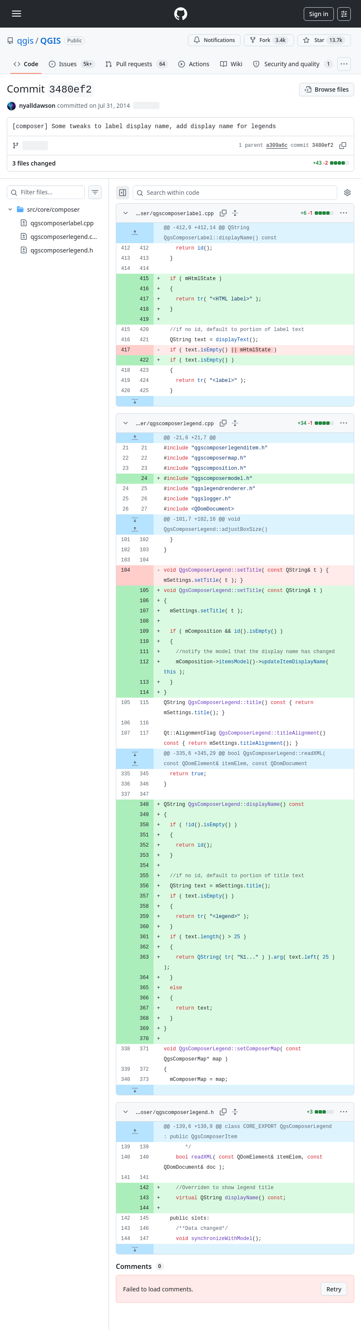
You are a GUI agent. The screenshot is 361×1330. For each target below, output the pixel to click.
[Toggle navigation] (16, 13)
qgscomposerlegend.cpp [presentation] (65, 237)
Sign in (318, 14)
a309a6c (277, 146)
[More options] (343, 213)
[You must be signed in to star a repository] (324, 40)
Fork (268, 40)
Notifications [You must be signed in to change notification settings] (214, 40)
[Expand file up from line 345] (152, 774)
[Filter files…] (61, 192)
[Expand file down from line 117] (152, 764)
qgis (25, 40)
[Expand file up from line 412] (152, 233)
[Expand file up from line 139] (152, 1152)
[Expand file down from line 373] (152, 1110)
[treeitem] (63, 229)
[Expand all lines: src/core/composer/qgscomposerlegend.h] (243, 1132)
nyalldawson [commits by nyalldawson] (37, 105)
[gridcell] (243, 233)
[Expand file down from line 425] (152, 401)
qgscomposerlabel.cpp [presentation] (62, 223)
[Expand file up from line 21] (152, 438)
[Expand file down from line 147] (152, 1269)
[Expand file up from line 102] (152, 530)
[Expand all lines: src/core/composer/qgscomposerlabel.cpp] (243, 213)
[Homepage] (180, 14)
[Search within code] (239, 192)
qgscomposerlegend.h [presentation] (62, 250)
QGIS (50, 40)
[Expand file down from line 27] (152, 519)
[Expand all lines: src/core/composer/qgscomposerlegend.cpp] (243, 423)
